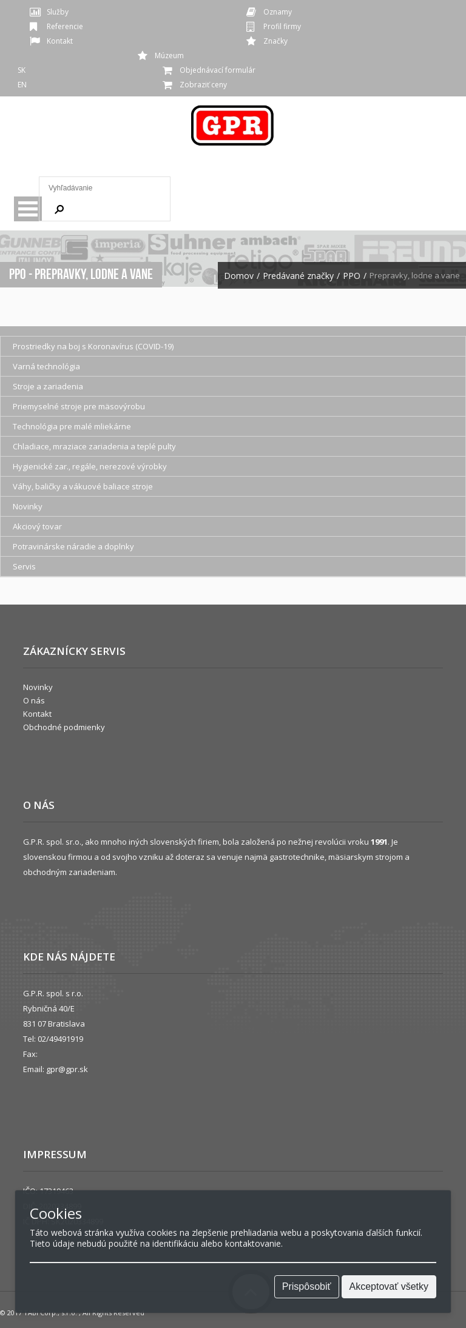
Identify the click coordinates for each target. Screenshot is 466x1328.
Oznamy (277, 12)
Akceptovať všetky (389, 1286)
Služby (58, 12)
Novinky (27, 506)
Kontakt (60, 41)
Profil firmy (282, 26)
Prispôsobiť (306, 1286)
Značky (275, 41)
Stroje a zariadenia (48, 386)
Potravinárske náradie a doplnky (73, 546)
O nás (34, 700)
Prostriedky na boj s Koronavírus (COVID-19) (93, 346)
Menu (28, 208)
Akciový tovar (37, 526)
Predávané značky (298, 275)
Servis (24, 566)
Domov (239, 275)
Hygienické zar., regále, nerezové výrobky (90, 466)
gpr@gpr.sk (67, 1069)
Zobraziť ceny (203, 84)
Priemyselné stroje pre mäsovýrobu (79, 406)
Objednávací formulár (217, 70)
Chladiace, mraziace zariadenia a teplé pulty (94, 446)
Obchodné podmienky (64, 727)
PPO (351, 275)
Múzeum (169, 55)
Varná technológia (46, 366)
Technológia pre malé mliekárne (72, 426)
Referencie (65, 26)
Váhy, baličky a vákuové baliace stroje (83, 486)
